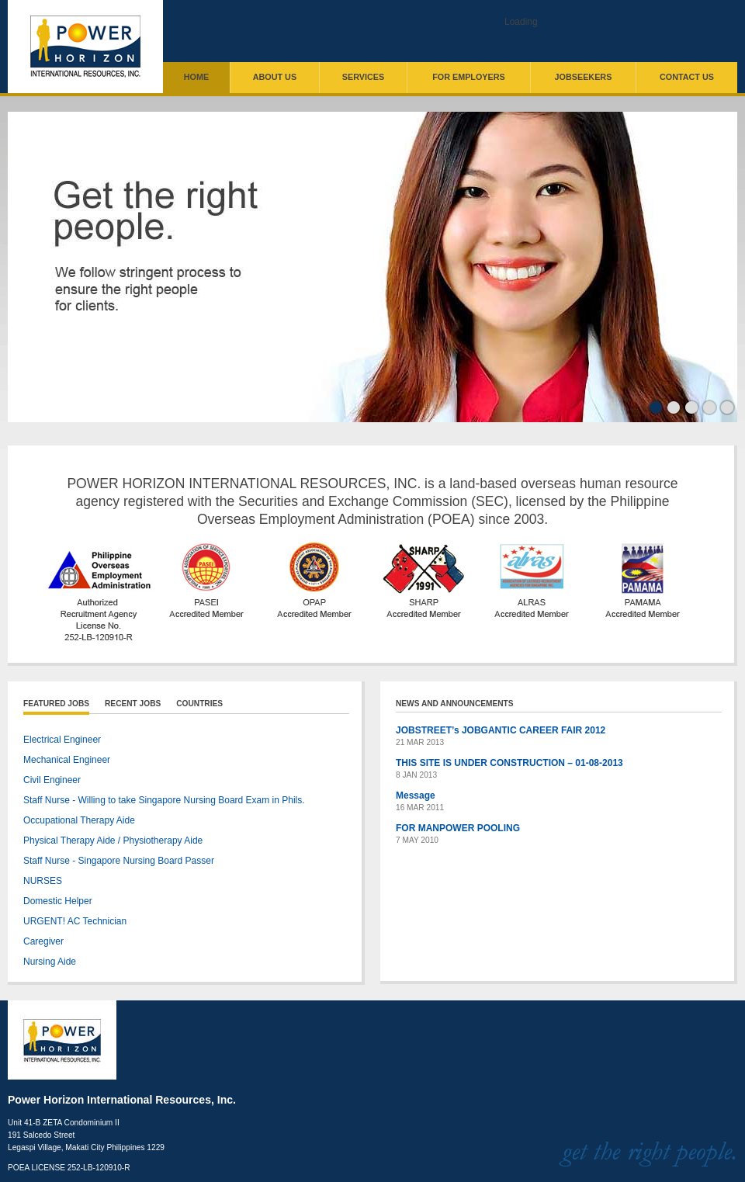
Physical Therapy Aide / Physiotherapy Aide (113, 840)
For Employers (468, 76)
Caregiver (43, 941)
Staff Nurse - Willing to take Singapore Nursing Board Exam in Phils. (164, 800)
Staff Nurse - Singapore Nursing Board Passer (118, 860)
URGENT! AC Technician (74, 921)
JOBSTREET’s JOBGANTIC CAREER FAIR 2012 (500, 730)
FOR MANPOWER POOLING (458, 828)
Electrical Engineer (62, 739)
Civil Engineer (52, 780)
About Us (274, 76)
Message (415, 795)
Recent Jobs (133, 703)
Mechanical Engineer (66, 759)
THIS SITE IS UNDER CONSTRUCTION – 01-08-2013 (509, 762)
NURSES (42, 880)
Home (196, 76)
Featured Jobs (56, 703)
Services (363, 76)
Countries (199, 703)
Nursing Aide (49, 961)
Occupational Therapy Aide (79, 820)
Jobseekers (583, 76)
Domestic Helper (57, 901)
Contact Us (687, 76)
